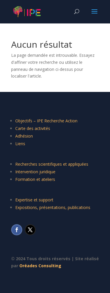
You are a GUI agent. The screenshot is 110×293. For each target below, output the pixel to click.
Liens (20, 143)
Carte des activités (32, 128)
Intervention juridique (35, 171)
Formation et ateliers (35, 179)
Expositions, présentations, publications (52, 207)
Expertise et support (34, 200)
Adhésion (24, 136)
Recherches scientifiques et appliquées (51, 164)
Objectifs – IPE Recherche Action (46, 121)
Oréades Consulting (40, 265)
